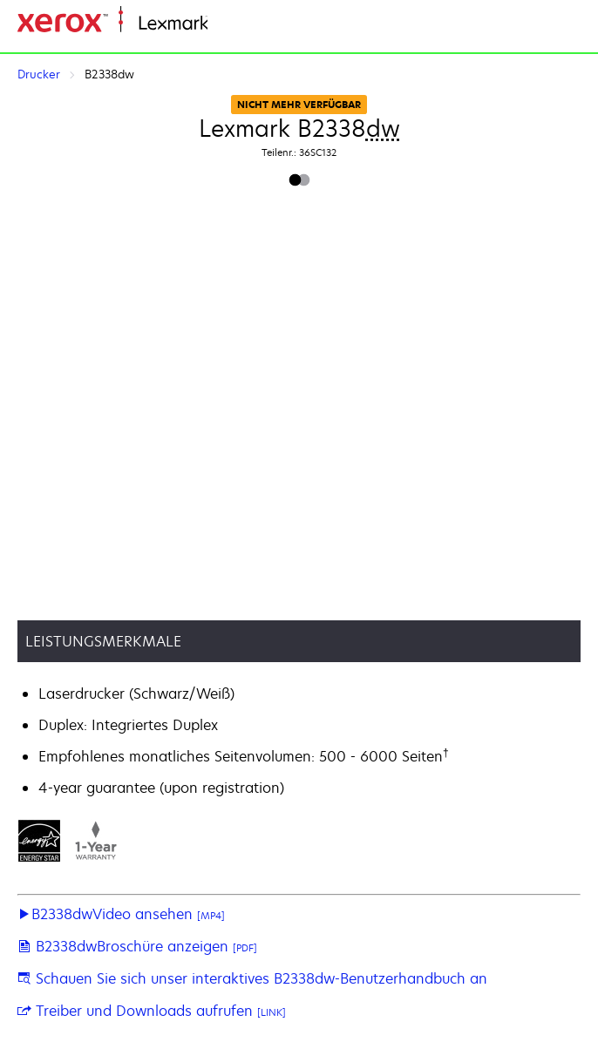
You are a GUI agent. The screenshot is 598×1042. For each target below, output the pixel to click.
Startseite (235, 24)
